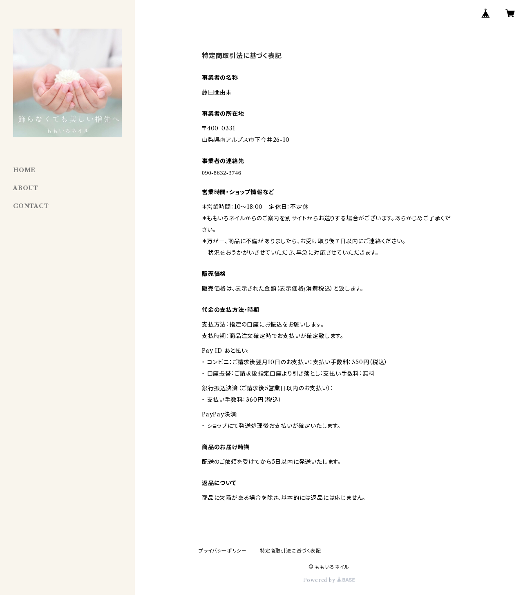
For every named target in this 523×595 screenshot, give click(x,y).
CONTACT (31, 206)
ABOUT (25, 188)
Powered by (329, 580)
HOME (24, 170)
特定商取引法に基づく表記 (290, 551)
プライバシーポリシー (223, 551)
